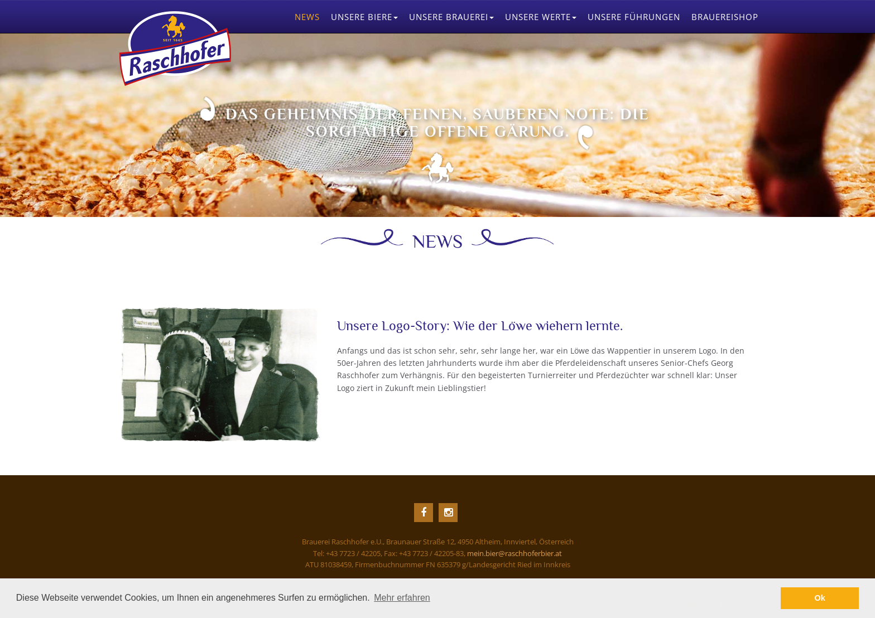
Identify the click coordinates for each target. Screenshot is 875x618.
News (307, 16)
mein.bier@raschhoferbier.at (514, 553)
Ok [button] (820, 597)
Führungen (634, 16)
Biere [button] (364, 16)
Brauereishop (724, 16)
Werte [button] (540, 16)
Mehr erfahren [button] (402, 597)
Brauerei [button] (451, 16)
